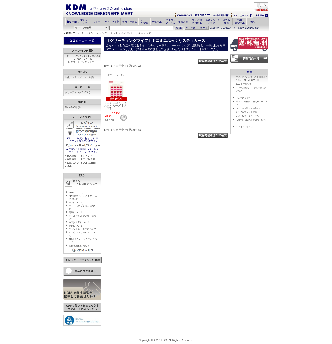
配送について (76, 225)
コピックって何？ (244, 98)
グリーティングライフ (82, 62)
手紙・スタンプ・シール (79, 77)
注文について (76, 202)
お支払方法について (79, 222)
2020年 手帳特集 (244, 84)
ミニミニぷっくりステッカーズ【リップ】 (115, 105)
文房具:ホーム (72, 33)
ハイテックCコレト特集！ (248, 108)
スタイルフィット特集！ (247, 112)
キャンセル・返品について (83, 229)
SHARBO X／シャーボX (247, 116)
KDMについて (76, 192)
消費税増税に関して (79, 245)
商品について (76, 212)
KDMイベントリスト (245, 127)
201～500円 (73, 107)
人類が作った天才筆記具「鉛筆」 (251, 120)
